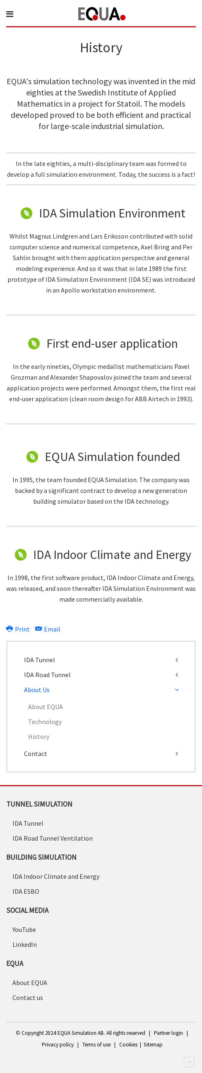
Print (18, 629)
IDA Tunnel (39, 660)
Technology (45, 721)
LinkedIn (24, 944)
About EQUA (45, 706)
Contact (35, 753)
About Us (37, 689)
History (38, 736)
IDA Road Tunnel (47, 675)
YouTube (24, 929)
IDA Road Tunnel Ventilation (52, 838)
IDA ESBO (25, 891)
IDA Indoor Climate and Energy (55, 876)
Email (47, 629)
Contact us (27, 997)
